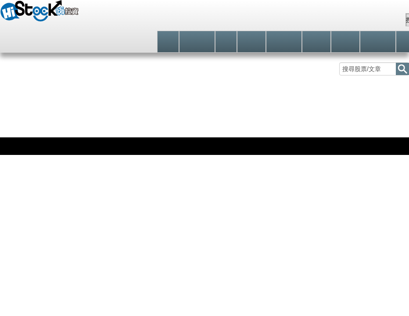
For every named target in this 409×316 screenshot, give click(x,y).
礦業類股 (103, 117)
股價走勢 (21, 117)
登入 (274, 19)
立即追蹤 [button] (303, 175)
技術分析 (62, 117)
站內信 (382, 20)
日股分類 (144, 117)
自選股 (344, 20)
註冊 (310, 20)
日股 (33, 135)
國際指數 (11, 135)
